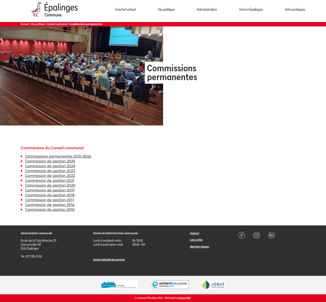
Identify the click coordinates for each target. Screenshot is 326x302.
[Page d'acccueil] (54, 17)
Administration (207, 9)
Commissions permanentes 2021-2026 (58, 156)
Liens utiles (196, 240)
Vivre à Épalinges (251, 9)
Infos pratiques (295, 9)
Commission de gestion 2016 (50, 205)
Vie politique (166, 9)
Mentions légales (199, 247)
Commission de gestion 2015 (50, 209)
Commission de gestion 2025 (50, 161)
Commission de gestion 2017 (49, 200)
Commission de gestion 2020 (50, 185)
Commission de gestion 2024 (50, 166)
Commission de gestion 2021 (49, 180)
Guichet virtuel (125, 9)
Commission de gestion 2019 (50, 190)
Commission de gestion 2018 (50, 195)
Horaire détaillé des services (109, 259)
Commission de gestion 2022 (50, 175)
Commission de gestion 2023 (50, 171)
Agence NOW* (184, 297)
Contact (194, 233)
